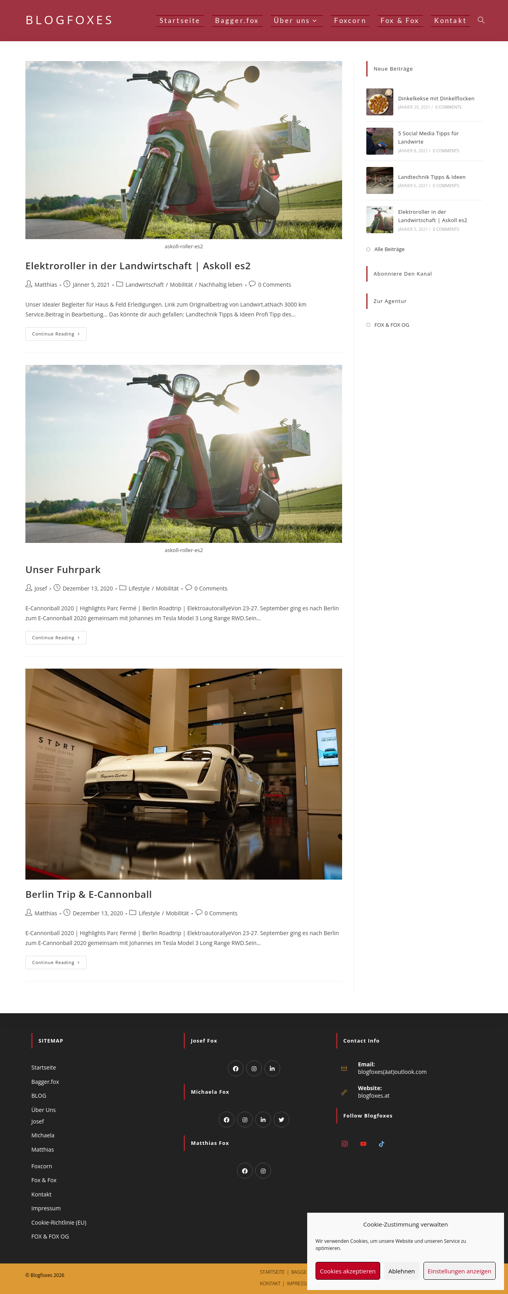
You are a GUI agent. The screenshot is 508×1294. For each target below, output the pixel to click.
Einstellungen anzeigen (459, 1271)
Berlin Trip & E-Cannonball (88, 894)
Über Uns (43, 1110)
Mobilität (181, 284)
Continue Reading (59, 332)
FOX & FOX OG (391, 324)
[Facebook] (236, 1068)
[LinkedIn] (272, 1068)
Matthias (46, 284)
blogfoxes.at (374, 1095)
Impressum (46, 1208)
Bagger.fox (45, 1081)
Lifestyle (139, 588)
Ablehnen (402, 1271)
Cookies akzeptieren (348, 1271)
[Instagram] (254, 1068)
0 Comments (274, 284)
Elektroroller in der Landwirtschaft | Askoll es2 (138, 265)
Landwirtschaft (144, 284)
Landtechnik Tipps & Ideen (432, 176)
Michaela (42, 1135)
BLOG (38, 1095)
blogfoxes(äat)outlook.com (392, 1071)
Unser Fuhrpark (63, 569)
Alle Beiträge (389, 249)
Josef (41, 588)
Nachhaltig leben (220, 284)
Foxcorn (41, 1166)
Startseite (43, 1067)
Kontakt (41, 1194)
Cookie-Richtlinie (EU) (58, 1222)
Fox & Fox (43, 1180)
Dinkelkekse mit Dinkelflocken (436, 98)
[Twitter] (281, 1119)
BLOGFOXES (69, 20)
